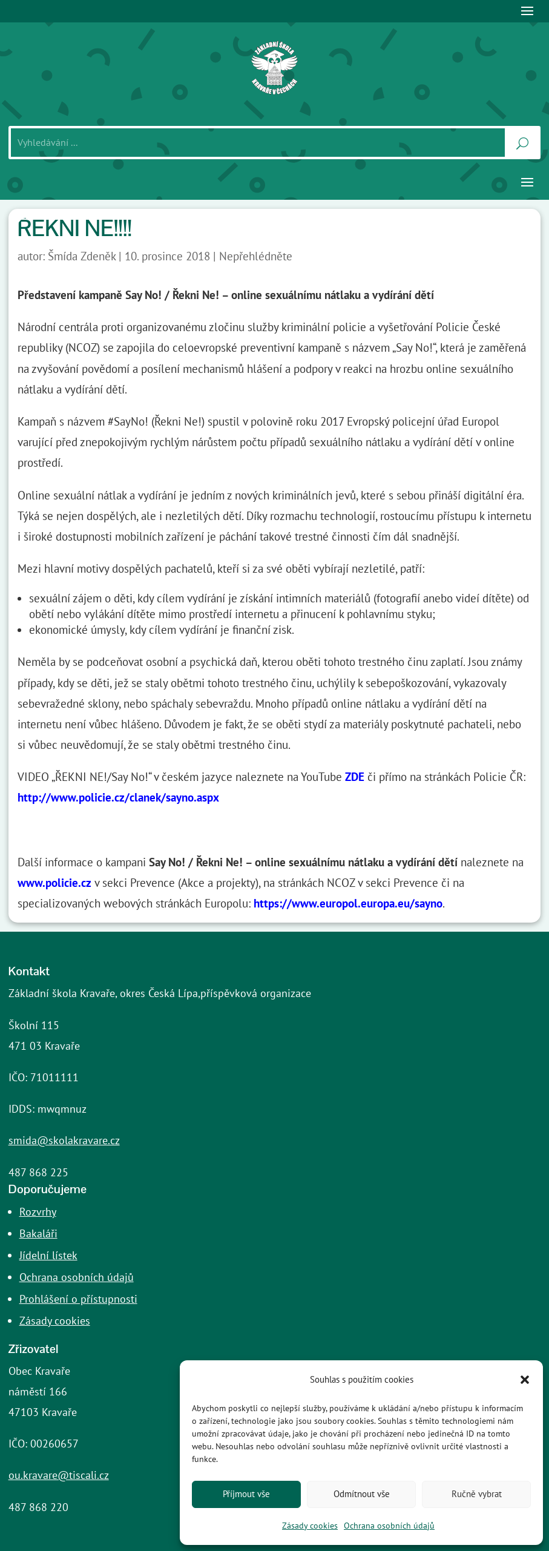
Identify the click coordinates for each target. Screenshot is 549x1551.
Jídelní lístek (48, 1255)
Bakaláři (38, 1233)
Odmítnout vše (362, 1494)
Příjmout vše (246, 1494)
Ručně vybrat (477, 1494)
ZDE (354, 776)
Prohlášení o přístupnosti (78, 1299)
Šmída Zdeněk (82, 256)
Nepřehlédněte (255, 256)
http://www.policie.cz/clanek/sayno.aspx (118, 797)
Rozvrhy (37, 1212)
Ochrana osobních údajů (389, 1525)
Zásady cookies (310, 1525)
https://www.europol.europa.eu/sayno (348, 903)
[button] (525, 1380)
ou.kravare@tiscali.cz (58, 1475)
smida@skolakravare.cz (64, 1140)
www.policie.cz (54, 882)
